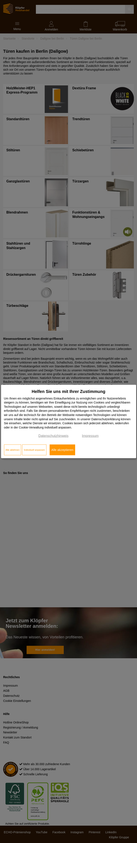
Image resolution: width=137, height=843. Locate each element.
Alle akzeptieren (62, 450)
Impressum (90, 436)
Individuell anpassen (34, 450)
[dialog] (68, 421)
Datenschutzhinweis (53, 436)
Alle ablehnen (12, 450)
